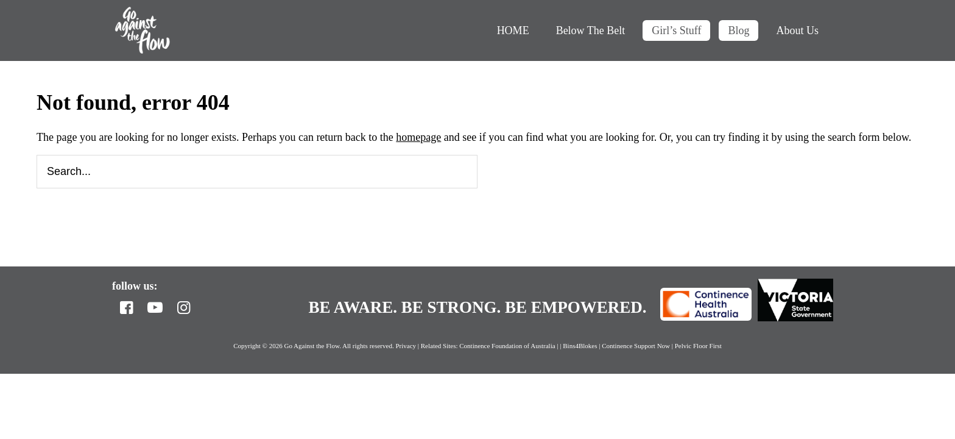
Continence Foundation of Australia (507, 345)
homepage (418, 137)
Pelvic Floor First (698, 345)
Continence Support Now (636, 345)
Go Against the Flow (142, 30)
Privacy (405, 345)
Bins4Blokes (581, 345)
